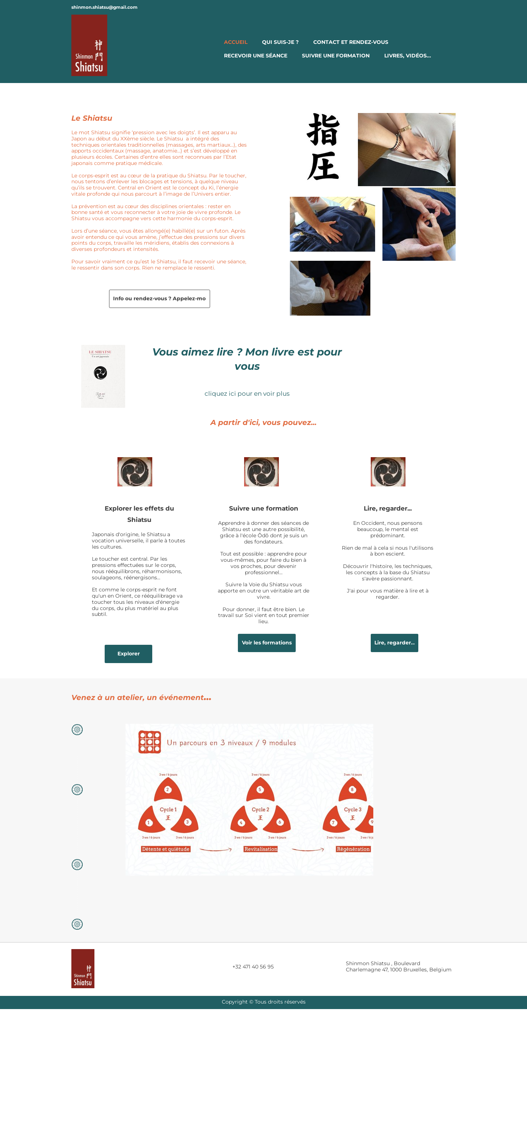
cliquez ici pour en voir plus (247, 393)
